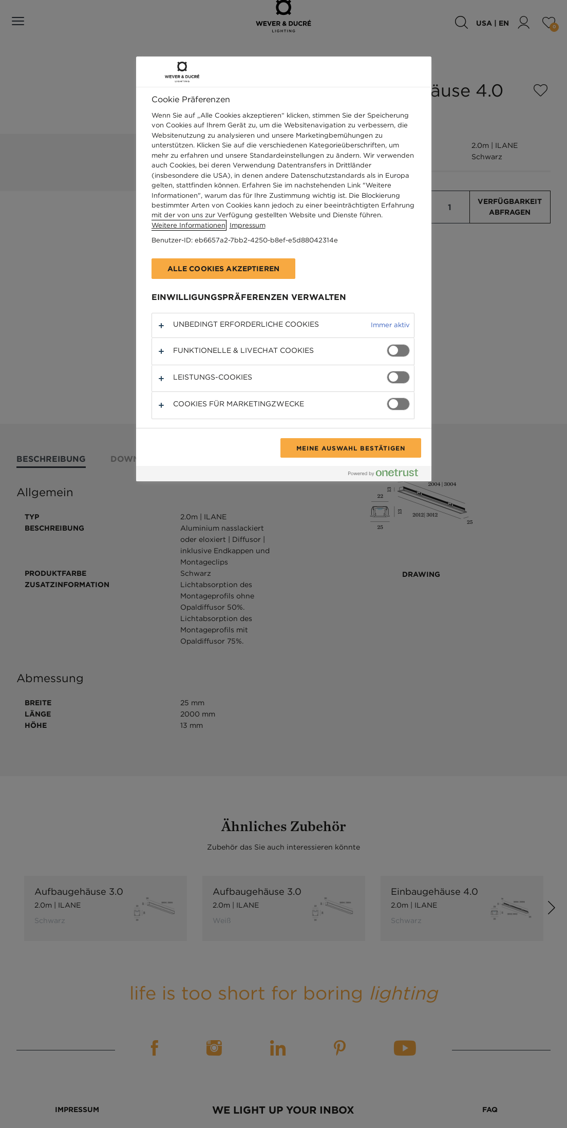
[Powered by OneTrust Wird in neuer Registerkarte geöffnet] (387, 474)
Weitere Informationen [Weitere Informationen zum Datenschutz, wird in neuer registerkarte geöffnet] (188, 225)
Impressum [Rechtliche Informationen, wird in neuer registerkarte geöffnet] (248, 225)
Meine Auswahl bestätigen (350, 448)
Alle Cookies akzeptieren (223, 268)
